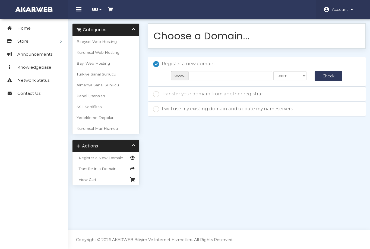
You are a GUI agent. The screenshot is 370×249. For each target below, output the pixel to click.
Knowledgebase (27, 67)
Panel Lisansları (94, 99)
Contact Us (21, 93)
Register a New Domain (108, 161)
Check (325, 79)
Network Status (26, 80)
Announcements (27, 54)
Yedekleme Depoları (99, 121)
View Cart (108, 183)
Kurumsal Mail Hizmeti (101, 132)
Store (32, 41)
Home (17, 28)
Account (342, 9)
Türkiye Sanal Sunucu (100, 78)
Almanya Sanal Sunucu (101, 89)
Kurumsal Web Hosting (101, 56)
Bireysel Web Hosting (100, 45)
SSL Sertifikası (93, 110)
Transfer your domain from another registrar (210, 98)
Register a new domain (186, 68)
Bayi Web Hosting (97, 67)
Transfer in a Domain (108, 172)
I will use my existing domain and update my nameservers (225, 113)
